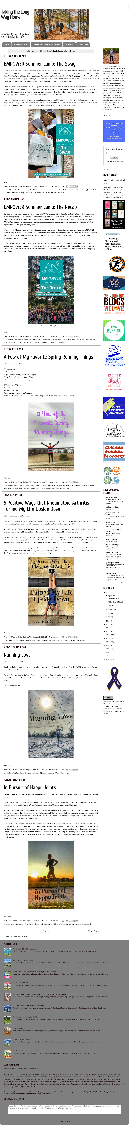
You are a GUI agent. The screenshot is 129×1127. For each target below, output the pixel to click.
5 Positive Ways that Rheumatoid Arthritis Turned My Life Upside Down (46, 506)
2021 (108, 635)
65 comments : (54, 921)
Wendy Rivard (108, 704)
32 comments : (54, 186)
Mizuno (84, 485)
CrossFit (28, 640)
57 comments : (54, 336)
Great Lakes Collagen (78, 190)
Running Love (17, 655)
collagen (12, 924)
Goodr (37, 78)
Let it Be (110, 605)
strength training (75, 640)
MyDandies (48, 78)
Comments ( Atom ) (20, 937)
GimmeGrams (48, 190)
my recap (39, 86)
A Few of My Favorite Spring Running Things (48, 357)
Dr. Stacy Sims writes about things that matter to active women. (115, 564)
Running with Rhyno (113, 545)
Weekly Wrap (60, 773)
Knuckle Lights (75, 485)
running (66, 640)
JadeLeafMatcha (56, 76)
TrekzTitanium (49, 488)
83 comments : (54, 769)
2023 (108, 628)
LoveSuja (30, 78)
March (110, 610)
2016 (108, 652)
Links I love (109, 509)
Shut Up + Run (111, 573)
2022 (108, 631)
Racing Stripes (110, 522)
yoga (83, 640)
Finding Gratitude (19, 1028)
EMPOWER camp (35, 190)
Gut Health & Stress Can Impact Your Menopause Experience (113, 556)
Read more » (8, 182)
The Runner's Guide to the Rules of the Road (28, 1051)
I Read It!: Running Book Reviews (46, 44)
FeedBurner (119, 161)
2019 (108, 642)
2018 (108, 645)
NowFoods (12, 76)
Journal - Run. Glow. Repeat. (113, 514)
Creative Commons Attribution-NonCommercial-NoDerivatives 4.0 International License (114, 710)
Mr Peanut (35, 773)
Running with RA (21, 44)
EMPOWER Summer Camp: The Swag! (40, 64)
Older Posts (93, 931)
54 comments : (54, 482)
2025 (108, 621)
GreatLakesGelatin (33, 76)
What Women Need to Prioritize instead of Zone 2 (114, 569)
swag (45, 192)
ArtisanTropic (21, 78)
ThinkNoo (11, 78)
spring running (24, 488)
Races (7, 44)
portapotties (8, 488)
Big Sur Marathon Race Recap (23, 960)
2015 (108, 656)
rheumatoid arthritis (55, 640)
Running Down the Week (21, 1040)
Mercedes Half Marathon (77, 667)
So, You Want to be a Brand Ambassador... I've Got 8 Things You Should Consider (40, 994)
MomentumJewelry (82, 76)
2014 (108, 659)
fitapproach (47, 340)
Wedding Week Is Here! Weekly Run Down (113, 534)
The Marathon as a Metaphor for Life (25, 1017)
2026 (108, 593)
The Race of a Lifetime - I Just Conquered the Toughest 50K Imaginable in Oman (115, 577)
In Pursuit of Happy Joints (30, 787)
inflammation (45, 924)
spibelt (15, 488)
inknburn (66, 485)
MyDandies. (29, 192)
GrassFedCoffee (68, 76)
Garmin (43, 485)
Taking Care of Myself (115, 602)
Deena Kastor (35, 485)
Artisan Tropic (23, 190)
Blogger (68, 1121)
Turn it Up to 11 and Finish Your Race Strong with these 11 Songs (34, 972)
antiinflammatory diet (16, 640)
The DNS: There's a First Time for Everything (28, 1005)
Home (46, 931)
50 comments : (54, 637)
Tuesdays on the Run (62, 488)
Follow (105, 169)
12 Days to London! (112, 541)
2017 (108, 649)
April (110, 596)
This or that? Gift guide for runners (24, 949)
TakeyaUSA (45, 76)
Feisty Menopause (112, 552)
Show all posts (69, 51)
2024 (108, 624)
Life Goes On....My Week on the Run (25, 983)
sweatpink (45, 342)
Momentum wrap (18, 192)
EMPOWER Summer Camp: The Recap (40, 207)
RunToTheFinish (111, 497)
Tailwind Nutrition (36, 488)
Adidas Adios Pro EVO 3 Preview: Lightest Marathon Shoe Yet (114, 501)
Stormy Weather (113, 599)
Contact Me (83, 44)
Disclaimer (69, 44)
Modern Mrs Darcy (112, 507)
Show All (123, 582)
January (111, 617)
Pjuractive (91, 485)
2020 (108, 638)
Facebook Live (86, 794)
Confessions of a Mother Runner (114, 531)
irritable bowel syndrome (59, 924)
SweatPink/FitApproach (77, 70)
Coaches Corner (23, 485)
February (111, 613)
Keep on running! (111, 539)
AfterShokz (21, 76)
